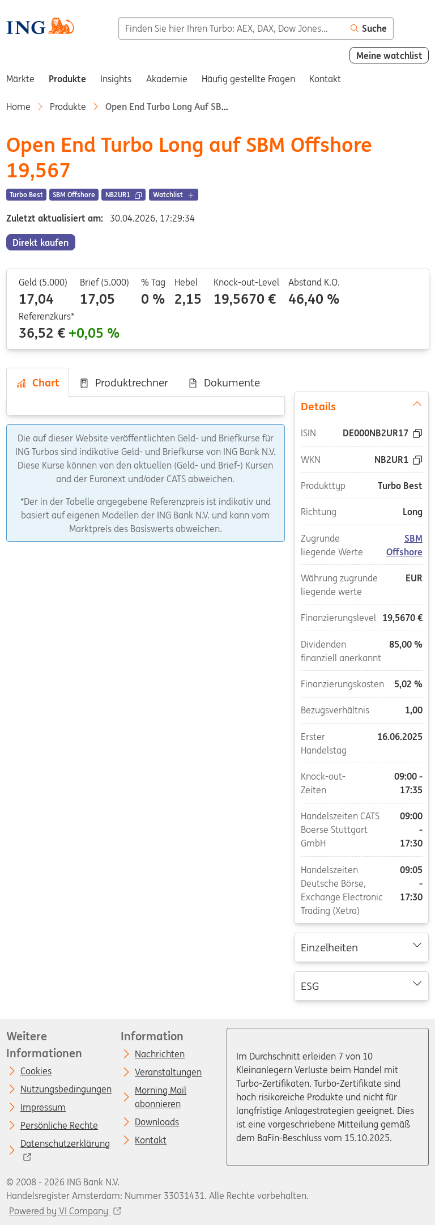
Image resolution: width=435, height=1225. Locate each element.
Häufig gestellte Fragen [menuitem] (248, 78)
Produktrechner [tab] (123, 382)
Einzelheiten (362, 946)
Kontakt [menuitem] (325, 78)
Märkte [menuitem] (20, 78)
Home (18, 106)
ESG (362, 985)
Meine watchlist (389, 55)
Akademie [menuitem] (166, 78)
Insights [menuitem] (115, 78)
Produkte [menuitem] (67, 78)
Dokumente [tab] (223, 382)
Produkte (68, 106)
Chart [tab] (37, 382)
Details (362, 405)
